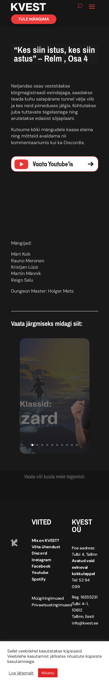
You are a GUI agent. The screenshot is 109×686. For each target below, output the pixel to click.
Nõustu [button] (48, 672)
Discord (39, 553)
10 (77, 445)
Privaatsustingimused (52, 604)
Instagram (41, 559)
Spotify (38, 579)
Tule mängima (33, 19)
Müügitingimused (48, 598)
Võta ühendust (46, 546)
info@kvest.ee (85, 623)
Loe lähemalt (21, 673)
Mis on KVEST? (45, 540)
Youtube (40, 572)
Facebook (41, 566)
